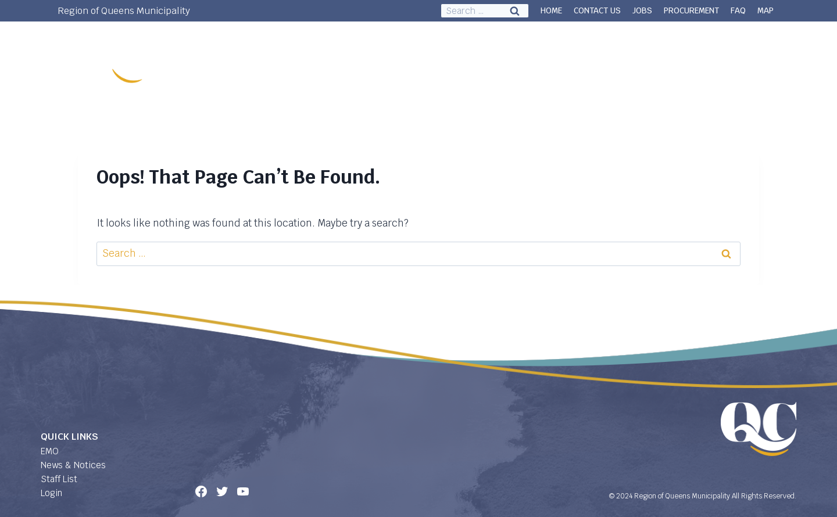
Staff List (59, 478)
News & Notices (73, 465)
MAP (765, 10)
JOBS (642, 10)
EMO (50, 451)
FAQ (738, 10)
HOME (551, 10)
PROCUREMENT (691, 10)
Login (51, 492)
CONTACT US (597, 10)
